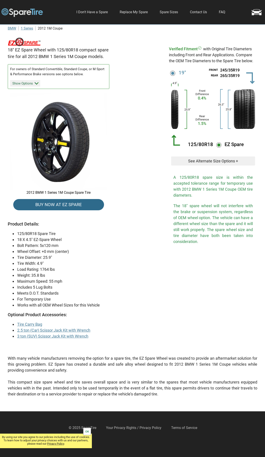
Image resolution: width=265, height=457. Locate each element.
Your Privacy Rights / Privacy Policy (133, 440)
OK (87, 431)
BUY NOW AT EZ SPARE (58, 217)
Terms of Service (184, 440)
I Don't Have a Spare (92, 12)
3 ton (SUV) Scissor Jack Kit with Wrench (52, 349)
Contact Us (198, 12)
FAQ (222, 12)
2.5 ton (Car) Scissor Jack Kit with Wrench (53, 343)
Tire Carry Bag (29, 337)
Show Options (25, 95)
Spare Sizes (169, 12)
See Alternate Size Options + (213, 173)
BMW (12, 41)
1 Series (27, 41)
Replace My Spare (134, 12)
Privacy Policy (55, 443)
